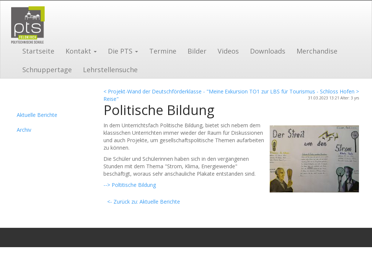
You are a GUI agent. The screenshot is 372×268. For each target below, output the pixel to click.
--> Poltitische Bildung (129, 184)
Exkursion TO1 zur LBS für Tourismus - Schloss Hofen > (292, 91)
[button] (81, 50)
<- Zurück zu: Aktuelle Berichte (143, 201)
